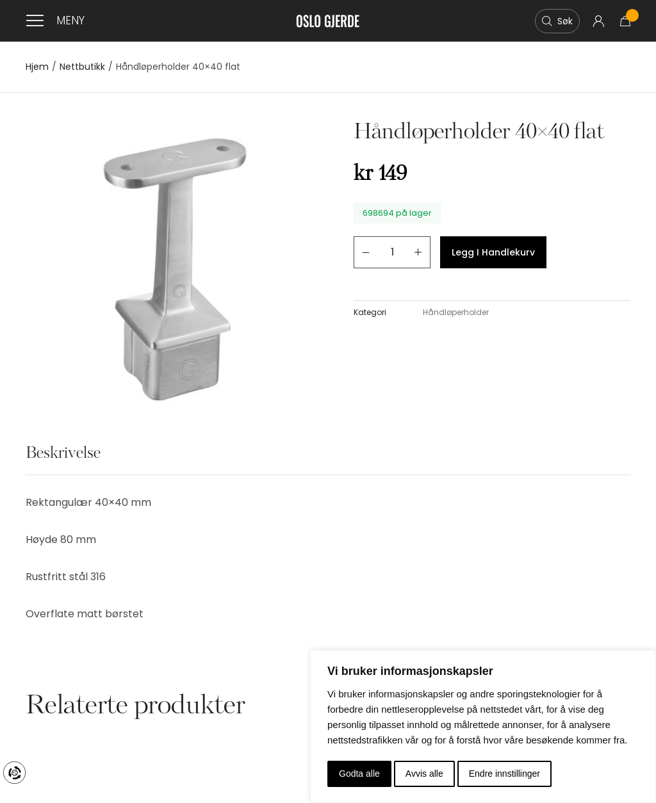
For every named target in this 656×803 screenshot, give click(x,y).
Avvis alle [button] (424, 773)
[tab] (63, 460)
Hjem (37, 67)
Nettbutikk (82, 67)
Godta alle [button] (359, 773)
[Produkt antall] (392, 252)
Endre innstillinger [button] (504, 773)
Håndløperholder (456, 312)
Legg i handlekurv (493, 252)
